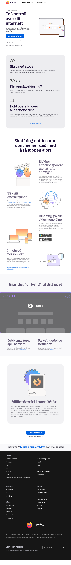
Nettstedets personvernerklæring (17, 534)
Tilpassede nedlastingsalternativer (18, 477)
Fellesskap (40, 505)
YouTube (8, 508)
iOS (7, 468)
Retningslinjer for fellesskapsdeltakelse (20, 538)
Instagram (9, 505)
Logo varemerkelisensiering (45, 538)
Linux (7, 474)
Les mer (39, 496)
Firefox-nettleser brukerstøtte (14, 45)
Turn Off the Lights (26, 204)
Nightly (39, 462)
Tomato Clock (15, 204)
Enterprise (40, 474)
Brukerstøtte (41, 499)
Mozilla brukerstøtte (32, 447)
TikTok (8, 512)
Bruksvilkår (36, 534)
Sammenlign (41, 489)
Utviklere (9, 496)
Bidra (7, 493)
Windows (9, 462)
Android (8, 471)
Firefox (35, 525)
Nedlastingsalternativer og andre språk (16, 42)
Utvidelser (40, 502)
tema (49, 350)
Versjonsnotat (42, 493)
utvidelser (24, 350)
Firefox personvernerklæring (13, 40)
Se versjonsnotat (35, 123)
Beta (38, 465)
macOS (8, 465)
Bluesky (8, 515)
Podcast (8, 518)
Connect (9, 490)
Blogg (39, 509)
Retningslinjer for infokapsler (52, 534)
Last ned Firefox (14, 36)
